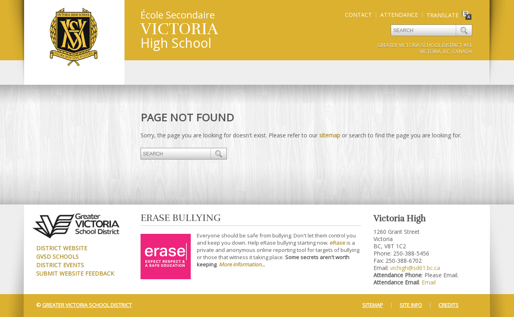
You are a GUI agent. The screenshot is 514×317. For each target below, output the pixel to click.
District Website (61, 248)
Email (429, 282)
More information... (242, 264)
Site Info (411, 305)
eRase (337, 242)
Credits (449, 305)
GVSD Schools (57, 256)
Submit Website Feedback (75, 273)
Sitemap (372, 305)
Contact (358, 14)
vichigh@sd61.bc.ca (415, 268)
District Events (60, 265)
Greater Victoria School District (87, 305)
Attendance (399, 14)
